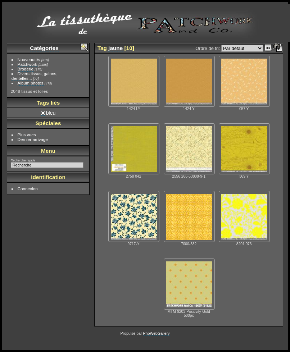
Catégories (44, 48)
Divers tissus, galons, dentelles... (35, 76)
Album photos (31, 83)
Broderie (25, 69)
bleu (51, 113)
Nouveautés (29, 59)
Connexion (28, 188)
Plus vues (27, 134)
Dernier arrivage (33, 139)
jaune (115, 48)
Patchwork (27, 64)
